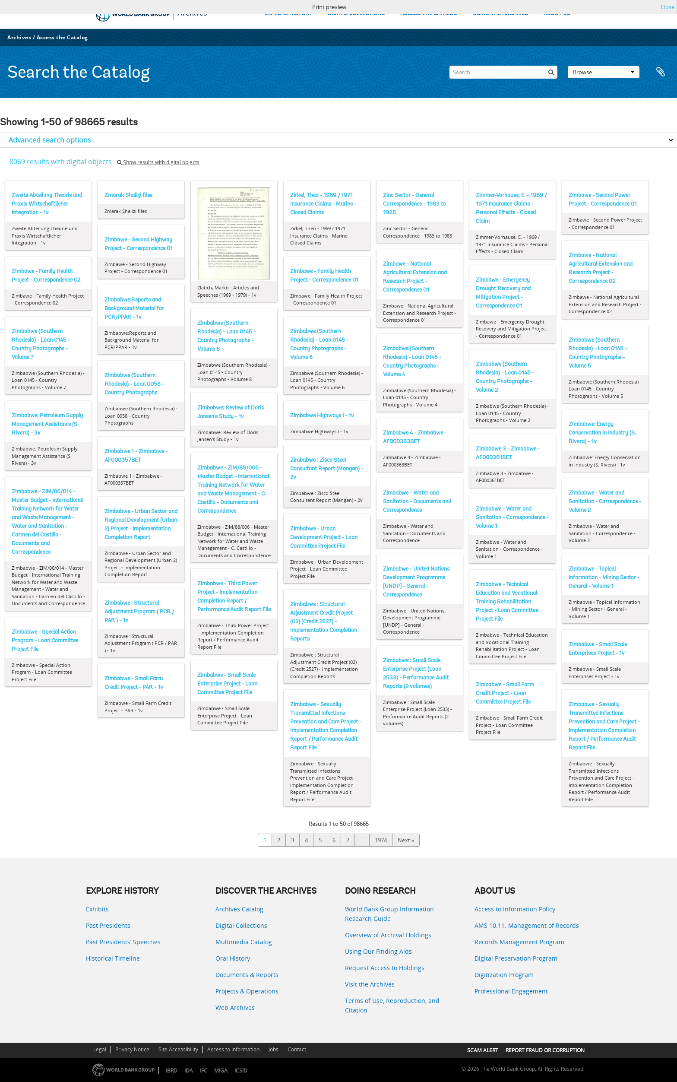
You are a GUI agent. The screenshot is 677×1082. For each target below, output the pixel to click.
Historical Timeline (113, 958)
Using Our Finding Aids (378, 951)
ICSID (240, 1070)
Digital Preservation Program (516, 958)
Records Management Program (519, 942)
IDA (188, 1070)
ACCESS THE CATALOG (428, 13)
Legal (99, 1049)
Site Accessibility (178, 1049)
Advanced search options (50, 140)
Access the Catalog (62, 37)
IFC (203, 1070)
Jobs (273, 1049)
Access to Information (233, 1049)
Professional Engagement (511, 991)
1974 (381, 840)
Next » (406, 840)
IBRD (171, 1070)
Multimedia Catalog (243, 942)
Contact (297, 1049)
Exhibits (97, 909)
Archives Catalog (239, 909)
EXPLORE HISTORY (288, 13)
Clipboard (660, 72)
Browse (603, 72)
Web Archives (235, 1007)
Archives (19, 37)
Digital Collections (241, 925)
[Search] (503, 72)
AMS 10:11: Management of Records (527, 925)
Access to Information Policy (515, 909)
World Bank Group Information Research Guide (389, 914)
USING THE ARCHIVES (500, 13)
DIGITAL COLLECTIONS (356, 13)
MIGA (221, 1070)
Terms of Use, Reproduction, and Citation (392, 1005)
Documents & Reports (246, 975)
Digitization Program (504, 975)
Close (667, 7)
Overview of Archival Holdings (388, 935)
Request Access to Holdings (384, 968)
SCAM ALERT (482, 1050)
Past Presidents (108, 925)
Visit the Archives (370, 984)
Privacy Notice (132, 1049)
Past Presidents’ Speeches (123, 942)
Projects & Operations (246, 991)
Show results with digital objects (158, 162)
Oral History (232, 958)
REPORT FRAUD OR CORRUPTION (545, 1050)
